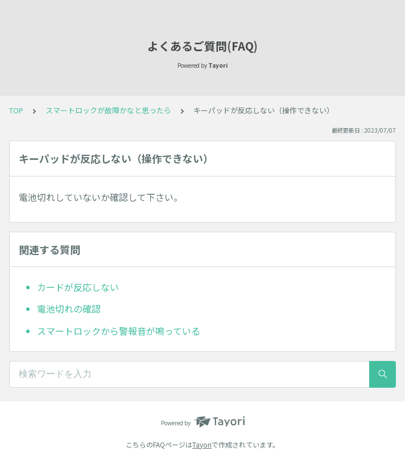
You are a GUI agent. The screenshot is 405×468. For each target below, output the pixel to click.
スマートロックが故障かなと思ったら (108, 110)
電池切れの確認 (69, 308)
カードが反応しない (78, 287)
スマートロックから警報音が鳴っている (118, 331)
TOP (16, 110)
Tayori (202, 444)
